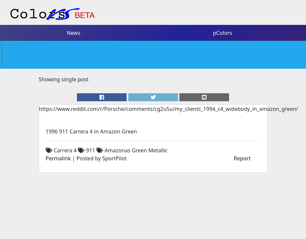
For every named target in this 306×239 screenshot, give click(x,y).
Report (242, 158)
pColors (222, 33)
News (73, 33)
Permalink (58, 158)
